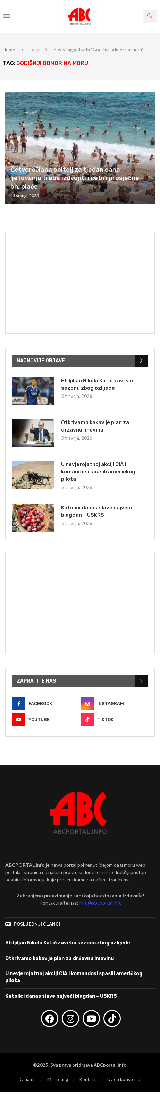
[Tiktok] (114, 719)
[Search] (150, 16)
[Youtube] (45, 719)
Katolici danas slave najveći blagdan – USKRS (96, 511)
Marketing (57, 1079)
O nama (28, 1079)
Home (9, 49)
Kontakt (87, 1079)
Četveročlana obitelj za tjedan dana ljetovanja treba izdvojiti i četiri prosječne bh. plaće (74, 178)
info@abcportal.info (100, 903)
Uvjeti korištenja (123, 1079)
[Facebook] (45, 703)
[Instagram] (114, 703)
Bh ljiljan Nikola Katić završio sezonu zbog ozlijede (97, 384)
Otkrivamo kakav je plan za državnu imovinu (95, 426)
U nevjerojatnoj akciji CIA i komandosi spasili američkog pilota (98, 471)
